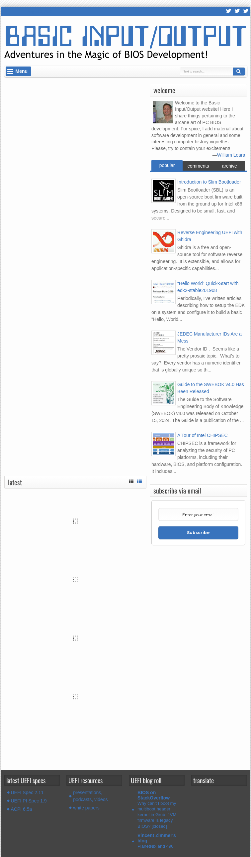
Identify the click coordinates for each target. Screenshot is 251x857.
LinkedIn (246, 11)
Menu (22, 71)
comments (198, 166)
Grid (131, 480)
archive (229, 166)
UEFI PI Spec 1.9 (29, 800)
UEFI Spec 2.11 (27, 792)
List (139, 480)
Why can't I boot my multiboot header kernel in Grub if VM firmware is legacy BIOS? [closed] (157, 815)
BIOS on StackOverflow (153, 795)
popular (167, 165)
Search (239, 71)
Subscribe (198, 532)
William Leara (231, 155)
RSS (228, 11)
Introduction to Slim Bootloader (209, 182)
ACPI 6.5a (21, 809)
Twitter (237, 11)
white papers (86, 807)
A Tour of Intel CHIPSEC (202, 435)
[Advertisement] (75, 744)
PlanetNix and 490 (155, 846)
